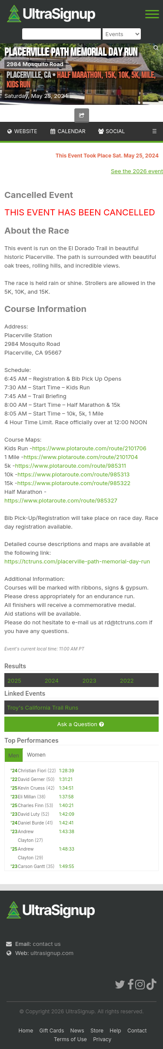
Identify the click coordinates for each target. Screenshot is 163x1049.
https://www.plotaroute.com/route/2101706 (89, 448)
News (77, 1030)
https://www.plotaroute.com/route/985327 (60, 500)
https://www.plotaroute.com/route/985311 (70, 465)
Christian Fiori (32, 770)
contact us (46, 943)
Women (36, 754)
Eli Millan (27, 796)
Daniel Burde (31, 822)
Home (26, 1030)
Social (111, 131)
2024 (52, 680)
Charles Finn (30, 805)
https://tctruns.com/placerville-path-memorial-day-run (77, 561)
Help (115, 1030)
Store (96, 1030)
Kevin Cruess (31, 788)
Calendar (68, 131)
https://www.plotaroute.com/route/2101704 (80, 456)
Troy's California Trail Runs (42, 707)
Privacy (102, 1039)
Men (13, 755)
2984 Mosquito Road (35, 63)
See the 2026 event (137, 171)
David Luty (29, 814)
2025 (14, 680)
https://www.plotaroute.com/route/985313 (73, 474)
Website (21, 131)
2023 (89, 680)
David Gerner (31, 779)
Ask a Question (80, 724)
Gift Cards (52, 1030)
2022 (127, 680)
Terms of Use (70, 1039)
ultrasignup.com (51, 952)
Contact (137, 1030)
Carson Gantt (31, 866)
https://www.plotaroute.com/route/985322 (74, 482)
